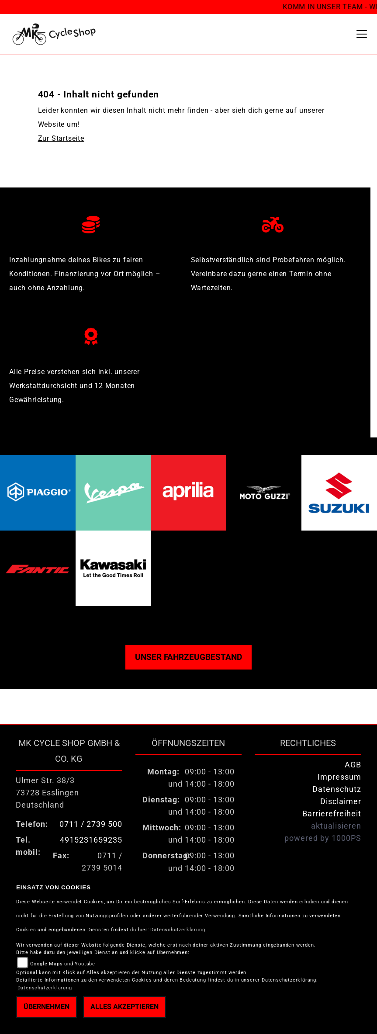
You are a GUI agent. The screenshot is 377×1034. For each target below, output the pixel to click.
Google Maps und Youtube (62, 964)
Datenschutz (336, 789)
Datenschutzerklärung (177, 930)
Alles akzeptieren (124, 1007)
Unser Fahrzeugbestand (188, 657)
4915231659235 (91, 840)
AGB (353, 764)
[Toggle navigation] (361, 34)
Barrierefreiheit (331, 813)
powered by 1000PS (322, 838)
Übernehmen (46, 1007)
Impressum (339, 777)
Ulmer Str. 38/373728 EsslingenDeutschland (47, 792)
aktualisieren (336, 826)
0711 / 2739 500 (90, 824)
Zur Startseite (61, 138)
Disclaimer (340, 801)
